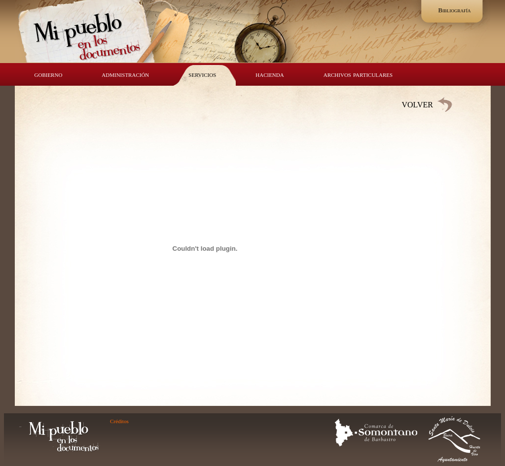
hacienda (269, 74)
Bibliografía (454, 10)
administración (125, 74)
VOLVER (417, 104)
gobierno (49, 74)
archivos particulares (358, 74)
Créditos (119, 421)
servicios (202, 74)
